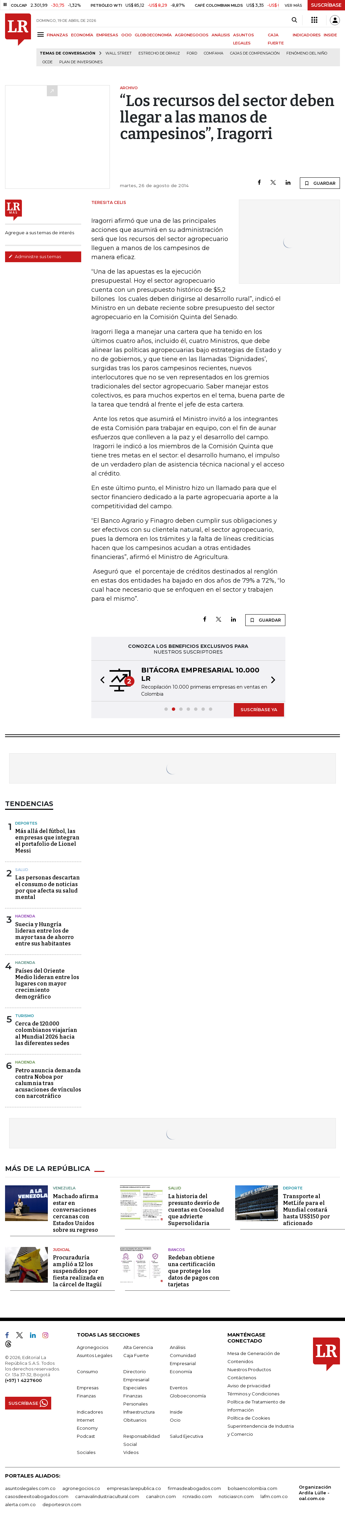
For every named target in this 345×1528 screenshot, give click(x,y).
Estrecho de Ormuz (159, 53)
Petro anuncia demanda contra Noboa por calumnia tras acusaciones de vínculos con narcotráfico (48, 1083)
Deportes (26, 823)
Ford (192, 53)
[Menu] (41, 34)
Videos (130, 1452)
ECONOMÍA (82, 35)
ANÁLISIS (221, 35)
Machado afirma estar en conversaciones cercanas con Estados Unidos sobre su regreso (75, 1213)
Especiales (135, 1387)
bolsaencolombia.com (252, 1488)
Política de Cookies (248, 1418)
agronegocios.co (81, 1488)
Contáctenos (241, 1377)
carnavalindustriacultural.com (107, 1496)
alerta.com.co (20, 1504)
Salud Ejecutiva (186, 1436)
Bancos (176, 1249)
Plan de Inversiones (80, 62)
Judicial (61, 1249)
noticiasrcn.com (236, 1496)
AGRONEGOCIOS (192, 35)
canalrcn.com (161, 1496)
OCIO (126, 35)
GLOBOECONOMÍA (153, 35)
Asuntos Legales (94, 1355)
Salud (21, 869)
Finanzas (86, 1395)
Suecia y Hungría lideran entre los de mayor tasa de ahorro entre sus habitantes (44, 934)
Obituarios (134, 1420)
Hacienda (25, 916)
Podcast (86, 1436)
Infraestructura (139, 1412)
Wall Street (118, 53)
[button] (100, 681)
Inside (176, 1412)
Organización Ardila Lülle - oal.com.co (315, 1492)
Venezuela (64, 1188)
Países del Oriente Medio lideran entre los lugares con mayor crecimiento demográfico (47, 984)
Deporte (293, 1188)
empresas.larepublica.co (134, 1488)
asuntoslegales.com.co (30, 1488)
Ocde (47, 62)
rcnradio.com (197, 1496)
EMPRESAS (107, 35)
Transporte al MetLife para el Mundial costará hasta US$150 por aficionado (306, 1209)
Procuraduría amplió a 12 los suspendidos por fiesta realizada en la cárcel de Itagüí (78, 1271)
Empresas (87, 1387)
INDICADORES (307, 35)
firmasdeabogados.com (194, 1488)
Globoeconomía (188, 1395)
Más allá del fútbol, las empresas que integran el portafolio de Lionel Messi (47, 841)
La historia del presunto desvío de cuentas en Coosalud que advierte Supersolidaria (196, 1209)
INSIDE (330, 35)
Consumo (87, 1371)
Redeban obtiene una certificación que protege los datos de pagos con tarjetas (193, 1271)
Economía (181, 1371)
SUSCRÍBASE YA (259, 709)
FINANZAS (57, 35)
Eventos (178, 1387)
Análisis (177, 1347)
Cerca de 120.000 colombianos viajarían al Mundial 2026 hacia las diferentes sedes (46, 1033)
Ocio (175, 1420)
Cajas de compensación (255, 53)
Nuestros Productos (249, 1369)
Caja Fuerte (136, 1355)
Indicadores (90, 1412)
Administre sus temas (34, 256)
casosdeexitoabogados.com (36, 1496)
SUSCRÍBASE (326, 5)
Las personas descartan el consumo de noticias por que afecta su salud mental (47, 887)
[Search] (294, 20)
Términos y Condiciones (253, 1393)
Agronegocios (92, 1347)
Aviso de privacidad (248, 1385)
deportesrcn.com (61, 1504)
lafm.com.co (274, 1496)
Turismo (24, 1015)
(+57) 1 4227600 (23, 1380)
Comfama (213, 53)
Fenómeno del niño (306, 53)
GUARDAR (320, 183)
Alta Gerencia (138, 1347)
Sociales (86, 1452)
